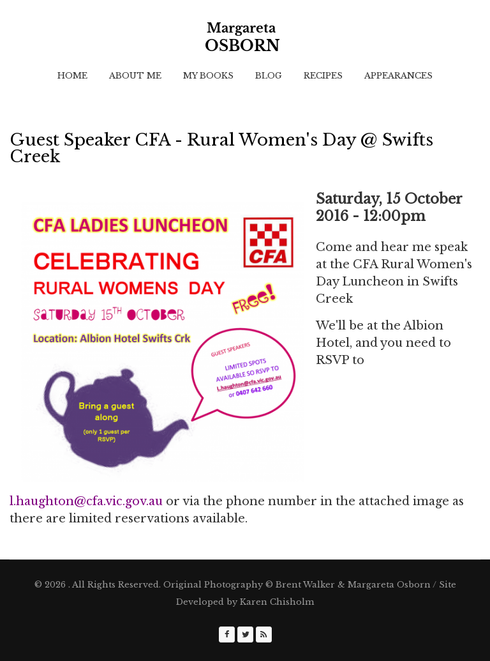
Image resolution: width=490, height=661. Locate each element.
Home (72, 75)
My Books (208, 75)
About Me (135, 75)
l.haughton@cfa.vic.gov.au (86, 501)
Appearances (398, 75)
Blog (268, 75)
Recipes (323, 75)
